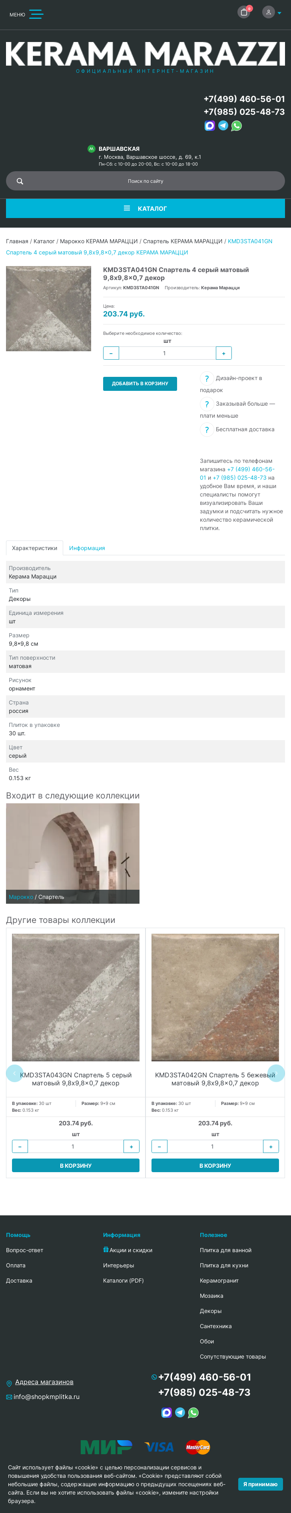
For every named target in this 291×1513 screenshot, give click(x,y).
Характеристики (34, 547)
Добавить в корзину (140, 383)
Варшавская (119, 148)
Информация (87, 547)
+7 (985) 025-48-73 (240, 477)
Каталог (44, 241)
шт (167, 340)
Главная (17, 241)
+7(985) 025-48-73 (244, 112)
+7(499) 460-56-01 (244, 99)
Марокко (21, 896)
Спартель (51, 896)
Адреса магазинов (44, 1382)
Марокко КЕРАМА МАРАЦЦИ (99, 241)
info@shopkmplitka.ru (47, 1397)
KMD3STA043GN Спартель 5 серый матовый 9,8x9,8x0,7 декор (76, 1079)
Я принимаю (260, 1484)
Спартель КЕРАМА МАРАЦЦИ (183, 241)
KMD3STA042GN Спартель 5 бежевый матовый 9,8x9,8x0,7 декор (215, 1079)
